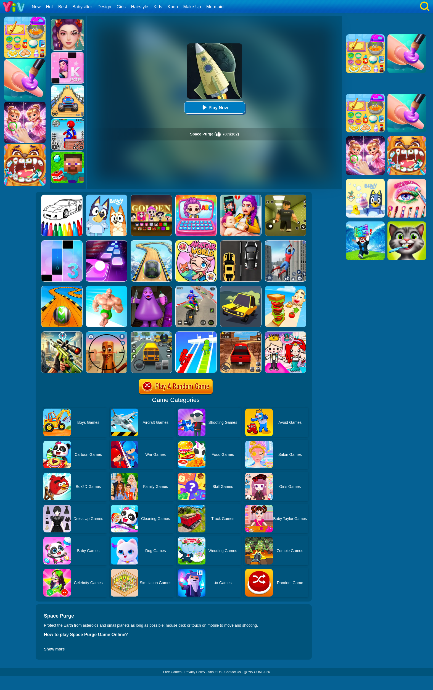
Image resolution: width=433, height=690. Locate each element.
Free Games (172, 672)
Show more (54, 649)
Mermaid (214, 6)
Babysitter (82, 6)
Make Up (192, 6)
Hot (49, 6)
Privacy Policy (194, 672)
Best (62, 6)
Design (104, 6)
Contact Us (233, 672)
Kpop (173, 6)
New (36, 6)
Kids (158, 6)
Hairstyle (139, 6)
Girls (121, 6)
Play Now (214, 107)
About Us (214, 672)
